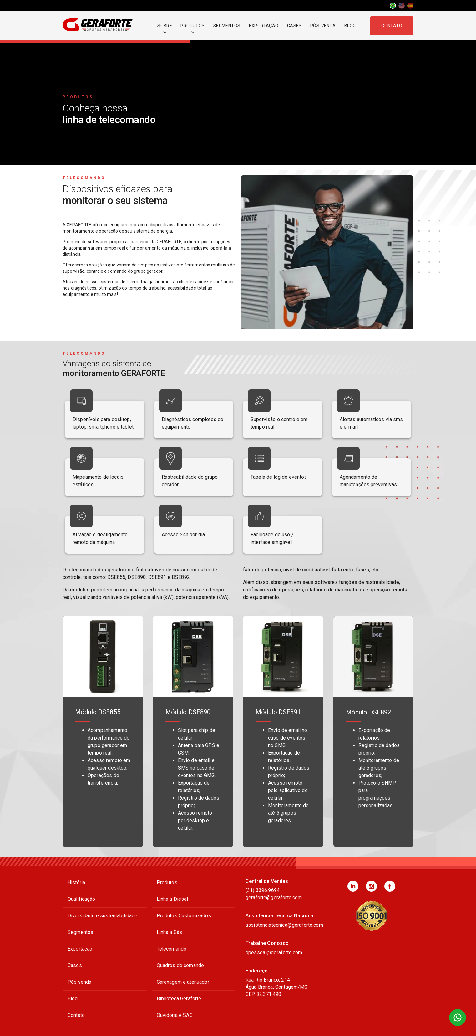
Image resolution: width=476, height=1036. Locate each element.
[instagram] (371, 886)
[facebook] (389, 886)
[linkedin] (352, 886)
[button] (353, 886)
